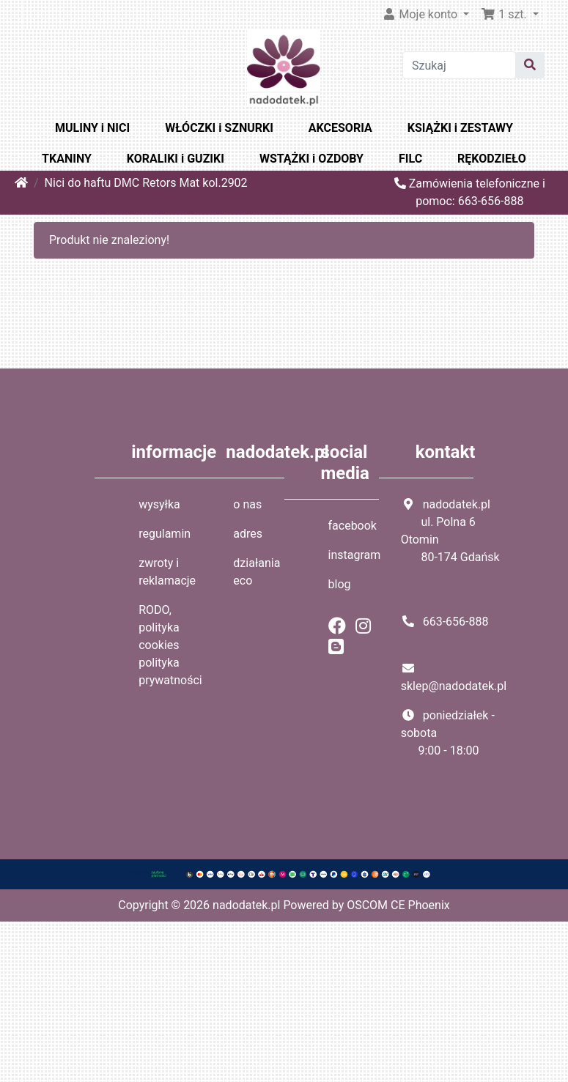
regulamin (165, 534)
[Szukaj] (459, 65)
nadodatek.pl (246, 905)
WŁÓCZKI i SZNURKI (219, 128)
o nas (247, 504)
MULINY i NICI (92, 128)
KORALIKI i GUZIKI (175, 159)
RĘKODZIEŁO (491, 159)
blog (339, 584)
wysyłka (159, 504)
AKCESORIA (340, 128)
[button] (510, 14)
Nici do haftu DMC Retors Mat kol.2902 (146, 183)
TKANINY (67, 159)
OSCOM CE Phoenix (398, 905)
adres (247, 534)
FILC (410, 159)
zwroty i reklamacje (167, 572)
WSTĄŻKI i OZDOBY (311, 159)
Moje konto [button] (421, 14)
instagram (354, 555)
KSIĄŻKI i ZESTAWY (460, 128)
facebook (352, 526)
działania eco (256, 572)
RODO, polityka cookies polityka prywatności (170, 645)
